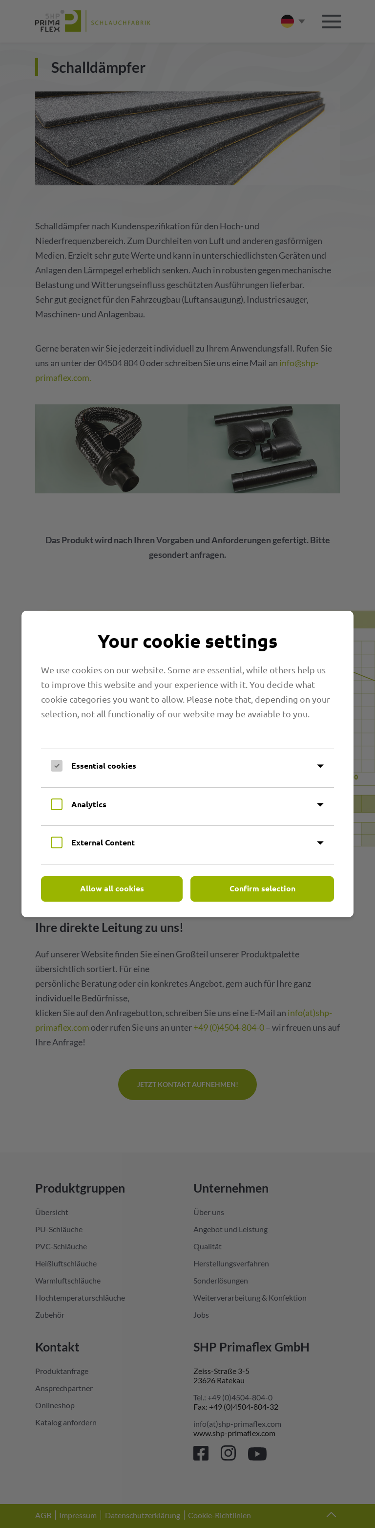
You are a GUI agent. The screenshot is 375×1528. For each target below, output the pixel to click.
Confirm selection (262, 888)
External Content (103, 842)
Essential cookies (103, 765)
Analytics (88, 804)
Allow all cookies (112, 888)
